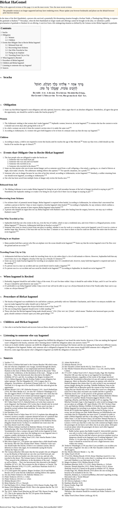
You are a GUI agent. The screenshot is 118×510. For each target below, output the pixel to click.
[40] (83, 349)
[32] (25, 288)
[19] (61, 207)
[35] (52, 308)
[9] (35, 144)
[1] (19, 20)
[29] (60, 268)
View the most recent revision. (61, 7)
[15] (68, 177)
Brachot (41, 365)
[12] (88, 170)
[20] (18, 211)
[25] (27, 245)
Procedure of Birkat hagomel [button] (21, 296)
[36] (52, 313)
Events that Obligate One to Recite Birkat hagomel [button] (34, 152)
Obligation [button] (10, 104)
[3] (50, 123)
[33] (48, 303)
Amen (84, 343)
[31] (40, 283)
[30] (104, 268)
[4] (87, 123)
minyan (67, 131)
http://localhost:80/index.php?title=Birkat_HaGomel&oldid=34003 (37, 507)
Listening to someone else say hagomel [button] (26, 335)
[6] (70, 127)
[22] (60, 225)
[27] (14, 263)
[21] (17, 225)
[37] (86, 326)
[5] (44, 125)
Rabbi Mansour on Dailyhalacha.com (102, 412)
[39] (110, 347)
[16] (112, 189)
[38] (88, 342)
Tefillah (88, 406)
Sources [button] (8, 358)
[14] (45, 175)
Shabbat (75, 460)
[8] (82, 141)
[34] (60, 306)
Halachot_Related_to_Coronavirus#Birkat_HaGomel (84, 475)
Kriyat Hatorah (77, 286)
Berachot (68, 375)
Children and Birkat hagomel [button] (21, 321)
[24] (74, 242)
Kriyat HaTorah (37, 306)
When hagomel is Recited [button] (18, 276)
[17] (91, 191)
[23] (17, 231)
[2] (55, 111)
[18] (68, 204)
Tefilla (67, 398)
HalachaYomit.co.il (31, 402)
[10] (37, 165)
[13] (89, 172)
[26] (64, 258)
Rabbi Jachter (74, 431)
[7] (98, 130)
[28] (69, 265)
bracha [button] (8, 77)
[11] (59, 170)
